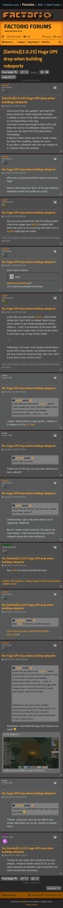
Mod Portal (53, 4)
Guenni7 (5, 85)
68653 (34, 224)
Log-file (5, 581)
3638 (14, 570)
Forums (28, 4)
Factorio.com (11, 4)
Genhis (5, 835)
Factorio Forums (27, 26)
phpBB (22, 902)
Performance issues (50, 581)
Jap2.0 (5, 200)
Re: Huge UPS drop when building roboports (28, 169)
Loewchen (6, 545)
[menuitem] (14, 36)
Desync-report (32, 581)
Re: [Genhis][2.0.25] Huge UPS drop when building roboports (27, 560)
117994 (31, 424)
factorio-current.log (18, 283)
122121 (39, 317)
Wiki (40, 4)
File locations (17, 581)
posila (4, 375)
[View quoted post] (30, 400)
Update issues (10, 584)
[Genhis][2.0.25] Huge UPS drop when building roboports (31, 58)
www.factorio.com (13, 31)
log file (10, 231)
